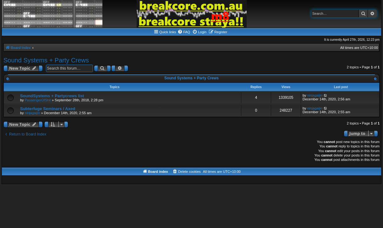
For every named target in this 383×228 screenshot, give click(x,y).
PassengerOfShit (38, 100)
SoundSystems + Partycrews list (52, 95)
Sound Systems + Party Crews (46, 60)
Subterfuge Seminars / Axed (47, 108)
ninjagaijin (315, 95)
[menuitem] (184, 32)
